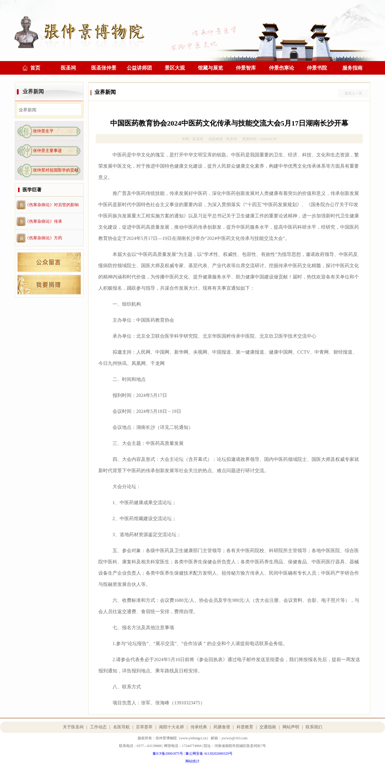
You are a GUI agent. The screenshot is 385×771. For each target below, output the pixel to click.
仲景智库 (246, 68)
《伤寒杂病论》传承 (43, 221)
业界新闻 (33, 91)
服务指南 (352, 68)
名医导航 (121, 727)
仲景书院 (317, 68)
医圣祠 (68, 68)
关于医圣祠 (73, 727)
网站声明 (291, 727)
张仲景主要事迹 (47, 150)
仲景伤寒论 (281, 68)
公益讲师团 (139, 68)
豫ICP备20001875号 (168, 753)
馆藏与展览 (210, 68)
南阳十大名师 (171, 727)
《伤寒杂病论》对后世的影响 (52, 205)
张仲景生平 (43, 131)
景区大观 (175, 68)
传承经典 (198, 727)
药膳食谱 (222, 727)
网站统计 (192, 761)
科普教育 (245, 727)
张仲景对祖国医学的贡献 (55, 170)
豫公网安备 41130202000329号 (208, 753)
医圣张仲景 (103, 68)
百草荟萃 (144, 727)
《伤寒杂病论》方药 (43, 238)
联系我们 (314, 727)
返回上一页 (353, 93)
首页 (35, 68)
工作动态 (98, 727)
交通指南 (267, 727)
